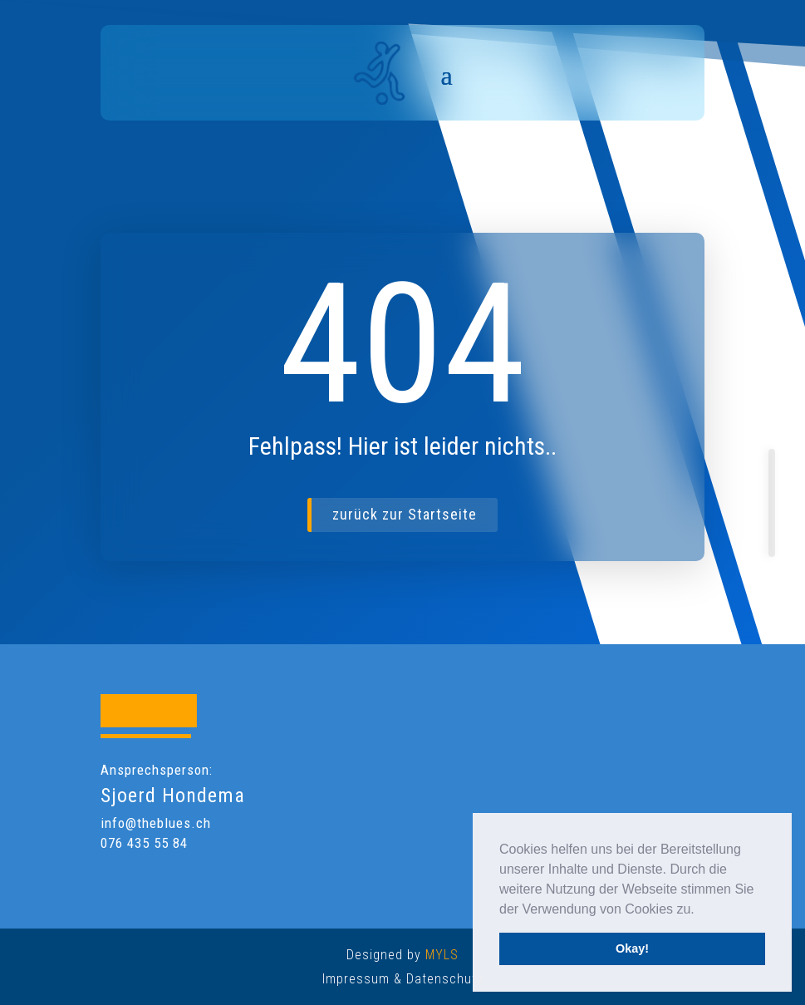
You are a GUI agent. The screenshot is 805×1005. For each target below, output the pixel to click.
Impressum (356, 979)
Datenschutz (444, 979)
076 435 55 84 (144, 843)
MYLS (442, 955)
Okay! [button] (632, 948)
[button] (700, 910)
